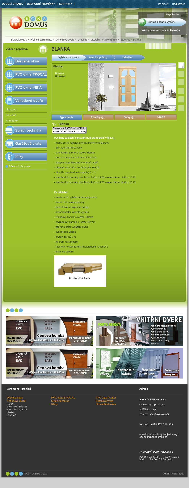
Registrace (178, 3)
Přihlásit (163, 3)
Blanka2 (60, 76)
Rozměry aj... (97, 117)
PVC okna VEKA (28, 87)
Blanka (137, 39)
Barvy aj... (129, 117)
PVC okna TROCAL (31, 74)
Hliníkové (12, 120)
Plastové (11, 109)
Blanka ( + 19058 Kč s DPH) (69, 128)
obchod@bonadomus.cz (153, 437)
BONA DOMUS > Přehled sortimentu (31, 39)
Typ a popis (66, 117)
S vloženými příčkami (17, 406)
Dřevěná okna (27, 61)
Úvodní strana (12, 3)
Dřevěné (83, 39)
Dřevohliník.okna (19, 166)
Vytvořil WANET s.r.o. (173, 473)
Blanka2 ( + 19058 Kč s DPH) (69, 131)
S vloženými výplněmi (17, 409)
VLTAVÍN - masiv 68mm (104, 39)
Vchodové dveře (65, 39)
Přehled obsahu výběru (161, 22)
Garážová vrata (28, 143)
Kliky (19, 157)
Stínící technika (28, 130)
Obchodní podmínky (41, 3)
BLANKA (125, 39)
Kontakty (65, 3)
